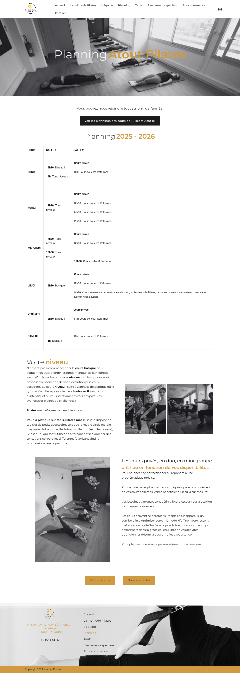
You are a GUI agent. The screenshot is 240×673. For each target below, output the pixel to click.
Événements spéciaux (163, 5)
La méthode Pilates (83, 5)
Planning (124, 5)
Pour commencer (195, 5)
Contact (60, 13)
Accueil (60, 5)
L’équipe (107, 5)
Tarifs (139, 5)
